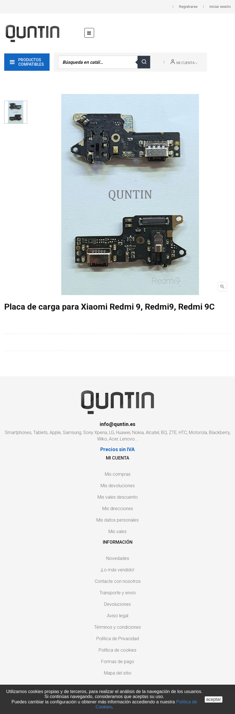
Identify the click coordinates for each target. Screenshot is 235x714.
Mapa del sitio (117, 673)
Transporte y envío (117, 592)
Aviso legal (117, 615)
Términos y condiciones (117, 627)
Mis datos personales (117, 520)
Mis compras (118, 474)
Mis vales (117, 531)
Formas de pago (117, 661)
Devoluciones (117, 604)
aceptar (213, 699)
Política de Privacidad (117, 638)
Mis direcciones (117, 508)
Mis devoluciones (118, 485)
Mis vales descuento (117, 497)
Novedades (117, 558)
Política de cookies (117, 650)
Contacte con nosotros (118, 581)
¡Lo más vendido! (117, 569)
